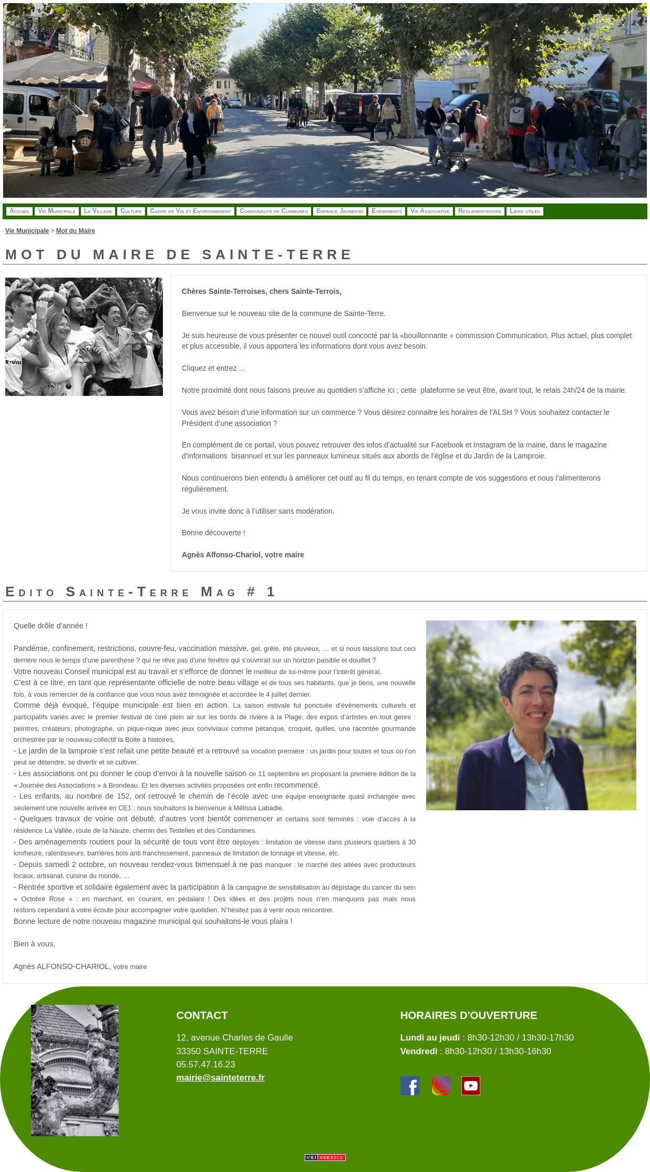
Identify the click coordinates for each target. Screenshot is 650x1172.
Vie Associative (430, 211)
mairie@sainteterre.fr (220, 1078)
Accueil (19, 211)
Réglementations (479, 211)
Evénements (387, 211)
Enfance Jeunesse (339, 211)
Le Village (98, 211)
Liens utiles (525, 211)
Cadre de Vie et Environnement (190, 211)
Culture (131, 211)
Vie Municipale (56, 211)
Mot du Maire (75, 231)
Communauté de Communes (274, 211)
